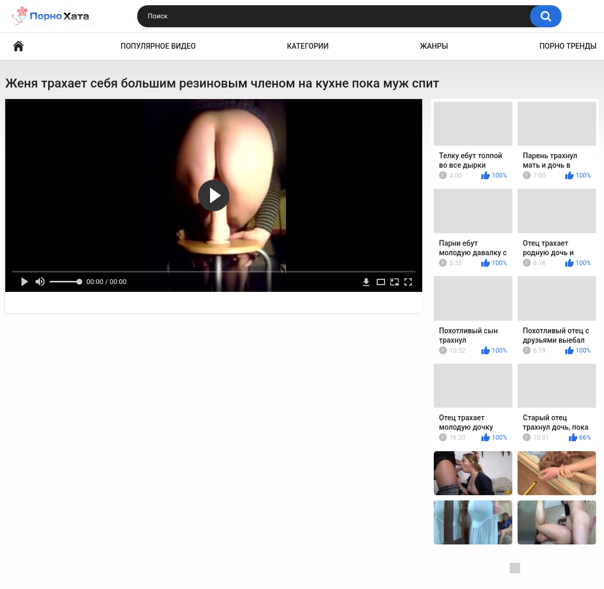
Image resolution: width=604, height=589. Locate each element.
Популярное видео (157, 46)
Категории (308, 46)
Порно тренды (568, 46)
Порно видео (18, 46)
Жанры (434, 46)
